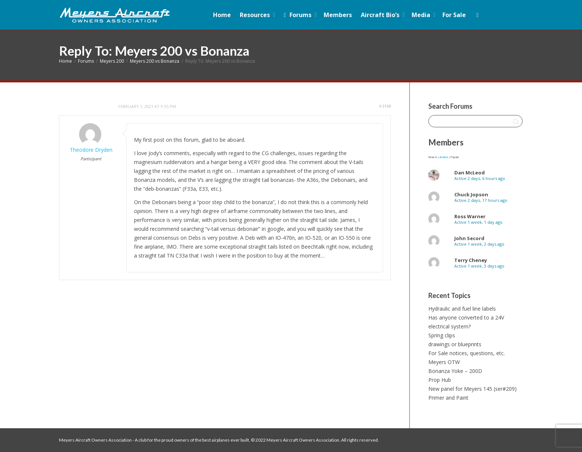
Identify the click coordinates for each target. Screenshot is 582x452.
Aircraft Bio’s (381, 15)
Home (222, 15)
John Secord (469, 238)
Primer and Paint (448, 397)
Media (422, 15)
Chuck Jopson (471, 194)
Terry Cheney (470, 260)
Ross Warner (469, 216)
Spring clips (441, 335)
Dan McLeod (469, 172)
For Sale (454, 15)
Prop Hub (439, 379)
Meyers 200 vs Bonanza (154, 61)
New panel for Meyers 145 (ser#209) (472, 388)
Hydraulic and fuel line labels (462, 308)
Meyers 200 (112, 61)
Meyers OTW (444, 362)
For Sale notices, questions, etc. (466, 353)
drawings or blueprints (454, 344)
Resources (255, 15)
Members (338, 15)
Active (443, 157)
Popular (455, 157)
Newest (432, 157)
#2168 (385, 106)
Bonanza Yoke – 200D (455, 370)
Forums (297, 15)
